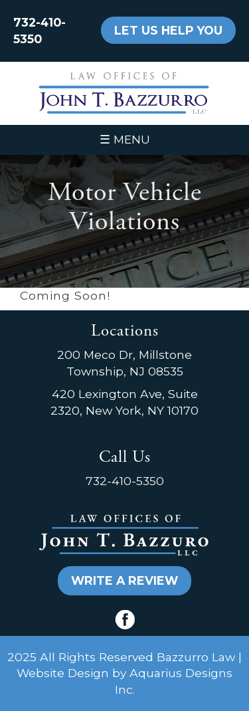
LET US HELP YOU (168, 30)
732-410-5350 (125, 481)
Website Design (63, 673)
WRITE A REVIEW (124, 580)
